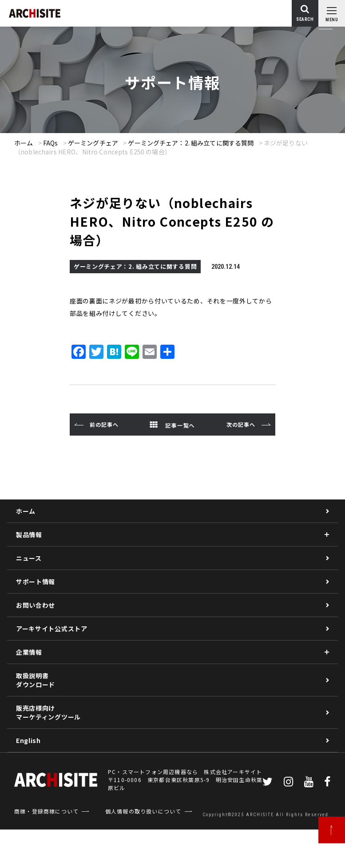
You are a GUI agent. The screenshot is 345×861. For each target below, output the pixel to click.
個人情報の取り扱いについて (143, 811)
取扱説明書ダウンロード (35, 680)
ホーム (23, 142)
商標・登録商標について (46, 811)
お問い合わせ (35, 605)
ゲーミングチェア (93, 142)
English (28, 740)
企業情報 (29, 652)
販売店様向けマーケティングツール (48, 712)
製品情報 (29, 534)
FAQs (50, 142)
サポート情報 (35, 581)
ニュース (29, 558)
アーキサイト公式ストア (51, 628)
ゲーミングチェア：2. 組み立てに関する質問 (191, 142)
